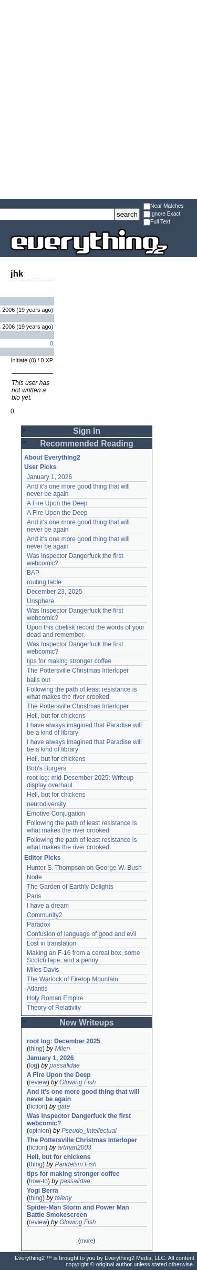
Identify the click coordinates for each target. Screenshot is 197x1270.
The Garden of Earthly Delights (70, 886)
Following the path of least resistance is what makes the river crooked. (82, 693)
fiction (37, 1106)
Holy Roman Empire (55, 998)
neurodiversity (46, 804)
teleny (63, 1198)
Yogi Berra (42, 1190)
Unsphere (40, 601)
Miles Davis (43, 969)
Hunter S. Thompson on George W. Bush (84, 867)
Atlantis (37, 988)
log (33, 1065)
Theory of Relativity (54, 1007)
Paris (34, 896)
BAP (33, 572)
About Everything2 (52, 457)
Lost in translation (51, 943)
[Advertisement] (98, 98)
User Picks (40, 467)
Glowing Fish (77, 1082)
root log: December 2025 (63, 1041)
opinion (39, 1130)
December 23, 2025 (54, 591)
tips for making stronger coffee (69, 661)
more (86, 1240)
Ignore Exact (161, 214)
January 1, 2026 (49, 477)
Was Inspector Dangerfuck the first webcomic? (79, 1119)
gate (64, 1106)
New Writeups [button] (87, 1022)
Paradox (38, 924)
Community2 (44, 915)
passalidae (64, 1065)
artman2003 (74, 1147)
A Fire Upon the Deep (57, 503)
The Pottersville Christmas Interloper (78, 670)
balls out (38, 680)
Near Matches (163, 206)
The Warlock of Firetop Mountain (72, 979)
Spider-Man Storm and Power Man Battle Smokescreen (78, 1211)
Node (34, 877)
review (38, 1082)
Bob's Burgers (46, 768)
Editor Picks (42, 857)
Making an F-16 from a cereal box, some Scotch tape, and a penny (83, 956)
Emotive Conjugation (56, 813)
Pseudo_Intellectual (89, 1130)
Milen (62, 1048)
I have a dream (48, 905)
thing (36, 1048)
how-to (38, 1181)
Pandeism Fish (75, 1164)
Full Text (156, 222)
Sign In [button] (86, 430)
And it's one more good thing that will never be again (83, 1095)
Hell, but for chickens (56, 715)
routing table (44, 582)
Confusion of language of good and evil (81, 934)
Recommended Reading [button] (86, 443)
